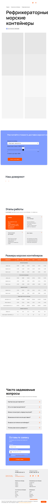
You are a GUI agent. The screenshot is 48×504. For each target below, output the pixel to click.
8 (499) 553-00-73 (18, 472)
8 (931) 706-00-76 (33, 472)
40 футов (15, 485)
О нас (15, 496)
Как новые (30, 494)
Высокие (29, 483)
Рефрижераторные (31, 486)
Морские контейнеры (15, 7)
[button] (14, 159)
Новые (29, 491)
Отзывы (15, 494)
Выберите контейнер (11, 141)
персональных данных (18, 455)
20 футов (15, 483)
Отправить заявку (18, 459)
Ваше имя (10, 444)
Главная (7, 7)
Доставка (15, 491)
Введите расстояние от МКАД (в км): (14, 146)
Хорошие (29, 496)
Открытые (30, 485)
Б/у (28, 492)
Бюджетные (30, 495)
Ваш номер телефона (12, 449)
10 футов (15, 482)
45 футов (15, 486)
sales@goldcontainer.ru (18, 476)
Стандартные (30, 482)
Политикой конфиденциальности (25, 502)
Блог (15, 492)
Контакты (15, 495)
